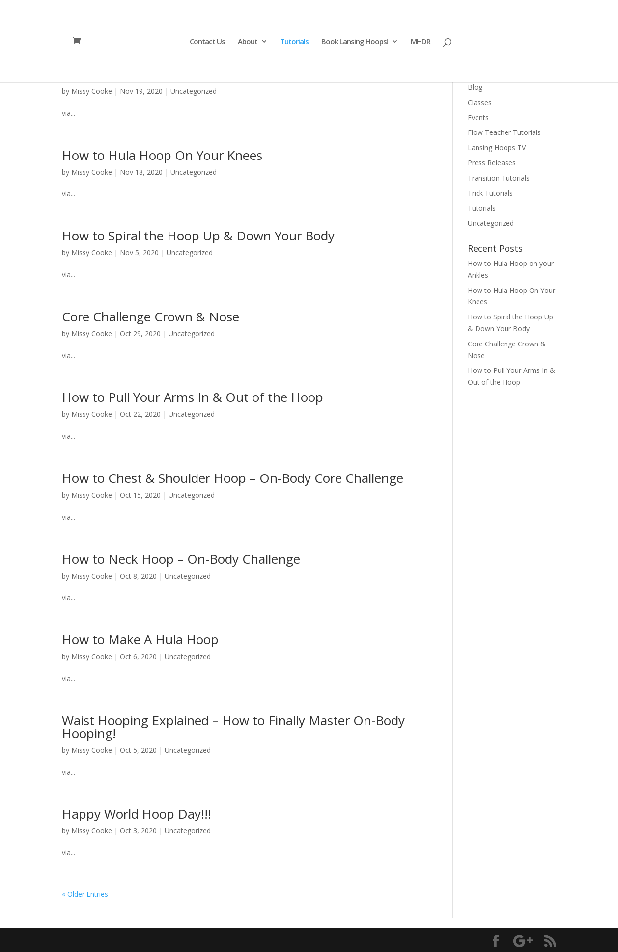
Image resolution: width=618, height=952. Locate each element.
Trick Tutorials (490, 193)
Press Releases (492, 162)
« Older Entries (85, 894)
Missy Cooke (91, 91)
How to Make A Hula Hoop (140, 639)
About (247, 42)
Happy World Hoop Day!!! (136, 813)
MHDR (420, 42)
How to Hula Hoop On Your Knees (162, 155)
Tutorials (294, 42)
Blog (475, 87)
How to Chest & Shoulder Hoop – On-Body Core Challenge (232, 478)
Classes (480, 102)
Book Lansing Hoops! (354, 42)
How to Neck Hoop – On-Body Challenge (181, 559)
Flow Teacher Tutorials (504, 132)
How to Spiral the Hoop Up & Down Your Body (198, 235)
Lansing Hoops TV (497, 147)
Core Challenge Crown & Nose (150, 316)
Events (478, 117)
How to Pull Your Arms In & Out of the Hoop (192, 397)
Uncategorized (193, 91)
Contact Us (207, 42)
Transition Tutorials (499, 178)
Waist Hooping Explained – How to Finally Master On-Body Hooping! (233, 727)
